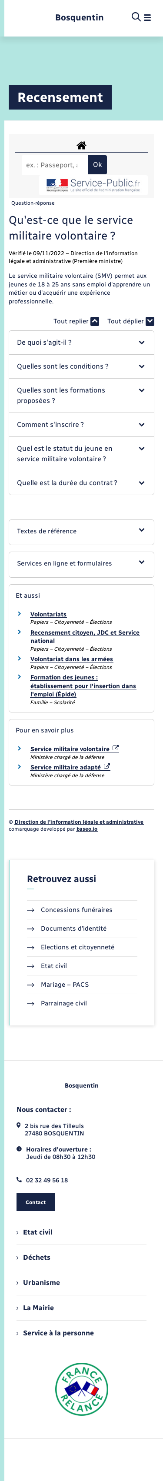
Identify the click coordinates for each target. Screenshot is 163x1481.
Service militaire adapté (70, 767)
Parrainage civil (57, 1003)
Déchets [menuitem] (33, 1257)
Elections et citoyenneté (70, 947)
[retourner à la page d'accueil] (79, 17)
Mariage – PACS (58, 984)
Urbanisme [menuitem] (38, 1282)
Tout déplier (130, 321)
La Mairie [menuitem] (35, 1308)
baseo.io (87, 829)
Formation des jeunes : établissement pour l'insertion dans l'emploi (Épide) (83, 686)
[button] (81, 342)
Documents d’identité (66, 928)
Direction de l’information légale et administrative (79, 822)
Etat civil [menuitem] (35, 1232)
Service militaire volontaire (74, 749)
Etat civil (47, 966)
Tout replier (76, 321)
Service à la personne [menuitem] (55, 1333)
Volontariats (48, 614)
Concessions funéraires (70, 910)
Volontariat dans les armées (71, 659)
